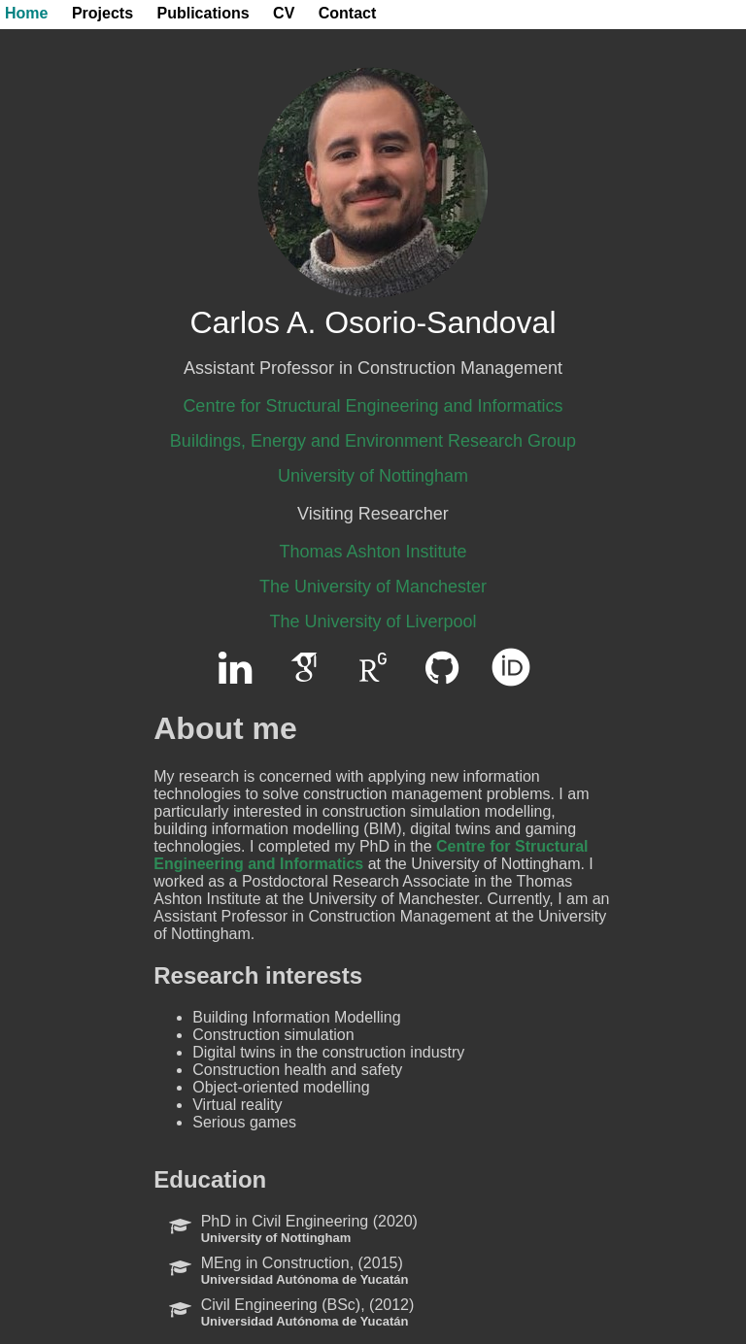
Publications (203, 13)
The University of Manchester (373, 586)
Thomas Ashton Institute (372, 551)
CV (283, 13)
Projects (102, 13)
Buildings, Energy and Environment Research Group (373, 441)
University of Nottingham (373, 476)
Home (26, 13)
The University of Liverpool (372, 621)
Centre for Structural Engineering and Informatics (372, 406)
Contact (348, 13)
